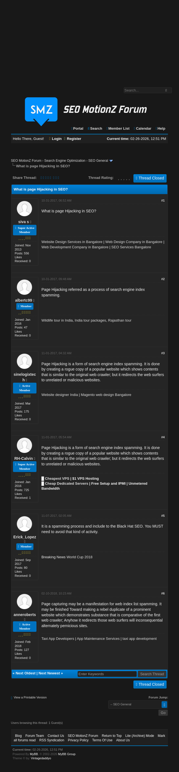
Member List (118, 128)
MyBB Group (66, 754)
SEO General (98, 161)
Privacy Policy (78, 740)
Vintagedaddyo (41, 758)
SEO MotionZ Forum (26, 161)
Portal (77, 128)
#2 (163, 279)
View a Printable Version (30, 697)
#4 (163, 437)
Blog (18, 736)
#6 (163, 593)
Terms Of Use (102, 740)
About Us (123, 740)
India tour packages (90, 320)
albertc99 (23, 300)
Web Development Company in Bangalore (75, 247)
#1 (163, 200)
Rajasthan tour (119, 320)
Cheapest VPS (57, 478)
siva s (23, 222)
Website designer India (59, 395)
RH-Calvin (23, 458)
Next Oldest (25, 673)
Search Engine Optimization (64, 161)
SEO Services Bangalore (131, 247)
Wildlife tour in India (57, 320)
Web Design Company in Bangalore (133, 242)
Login (55, 139)
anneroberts (25, 614)
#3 (163, 353)
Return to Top (112, 736)
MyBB (34, 754)
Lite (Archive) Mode (139, 736)
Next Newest (49, 673)
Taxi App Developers (57, 639)
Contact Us (56, 736)
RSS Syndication (51, 740)
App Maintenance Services (98, 639)
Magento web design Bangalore (106, 395)
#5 (163, 515)
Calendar (142, 128)
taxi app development (140, 639)
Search (94, 128)
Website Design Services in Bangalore (71, 242)
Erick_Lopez (24, 537)
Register (72, 139)
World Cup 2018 (80, 557)
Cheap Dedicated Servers (66, 483)
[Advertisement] (89, 41)
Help (160, 128)
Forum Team (34, 736)
